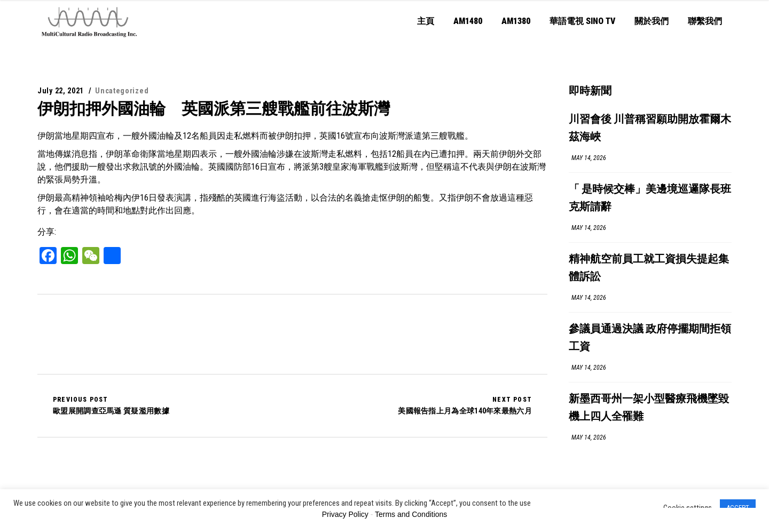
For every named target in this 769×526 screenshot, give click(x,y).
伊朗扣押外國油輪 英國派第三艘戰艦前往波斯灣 (213, 108)
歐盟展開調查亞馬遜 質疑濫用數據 (111, 405)
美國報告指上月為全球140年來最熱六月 (465, 405)
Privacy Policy (345, 514)
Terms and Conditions (411, 514)
